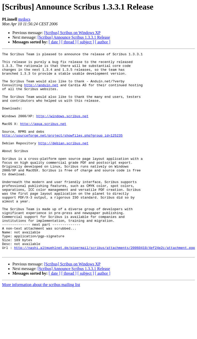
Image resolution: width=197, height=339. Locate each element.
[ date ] (54, 42)
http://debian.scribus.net (63, 161)
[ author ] (102, 42)
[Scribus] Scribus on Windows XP (72, 32)
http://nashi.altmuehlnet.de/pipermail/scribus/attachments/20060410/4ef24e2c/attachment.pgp (104, 287)
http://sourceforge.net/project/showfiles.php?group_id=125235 (62, 152)
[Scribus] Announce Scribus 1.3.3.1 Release (74, 37)
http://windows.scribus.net (62, 129)
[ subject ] (86, 42)
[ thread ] (68, 42)
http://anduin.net (41, 92)
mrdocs (24, 19)
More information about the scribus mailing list (41, 325)
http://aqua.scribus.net (43, 138)
